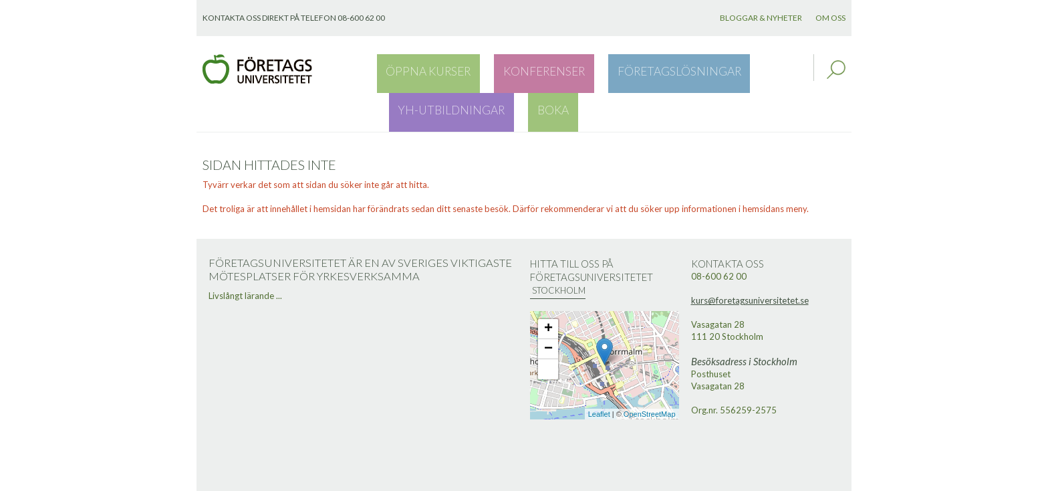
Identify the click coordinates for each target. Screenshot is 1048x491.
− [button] (548, 311)
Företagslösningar (598, 70)
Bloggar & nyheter (761, 18)
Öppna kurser (413, 70)
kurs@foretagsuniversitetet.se (750, 262)
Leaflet (599, 376)
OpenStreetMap (650, 376)
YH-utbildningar (709, 70)
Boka (780, 70)
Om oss (830, 18)
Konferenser (498, 70)
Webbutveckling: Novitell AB (524, 479)
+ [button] (548, 291)
